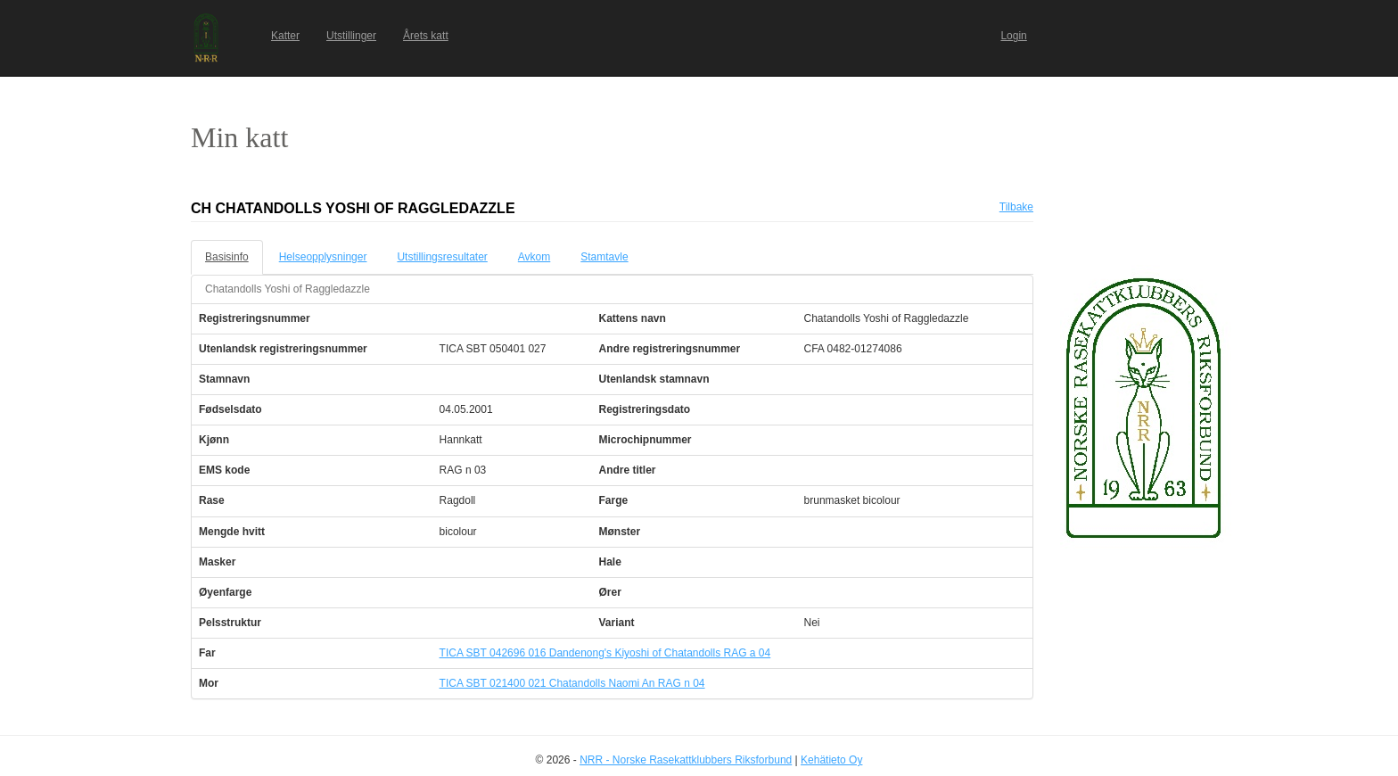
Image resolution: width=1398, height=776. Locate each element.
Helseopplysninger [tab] (323, 257)
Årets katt (425, 35)
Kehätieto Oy (831, 760)
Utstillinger (351, 35)
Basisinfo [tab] (227, 257)
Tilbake (1016, 207)
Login (1013, 35)
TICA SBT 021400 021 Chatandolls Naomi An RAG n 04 (572, 683)
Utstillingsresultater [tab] (442, 257)
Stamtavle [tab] (604, 257)
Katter (285, 35)
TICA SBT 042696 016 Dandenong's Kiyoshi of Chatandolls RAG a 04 (605, 653)
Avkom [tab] (534, 257)
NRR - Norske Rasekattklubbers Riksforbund (686, 760)
